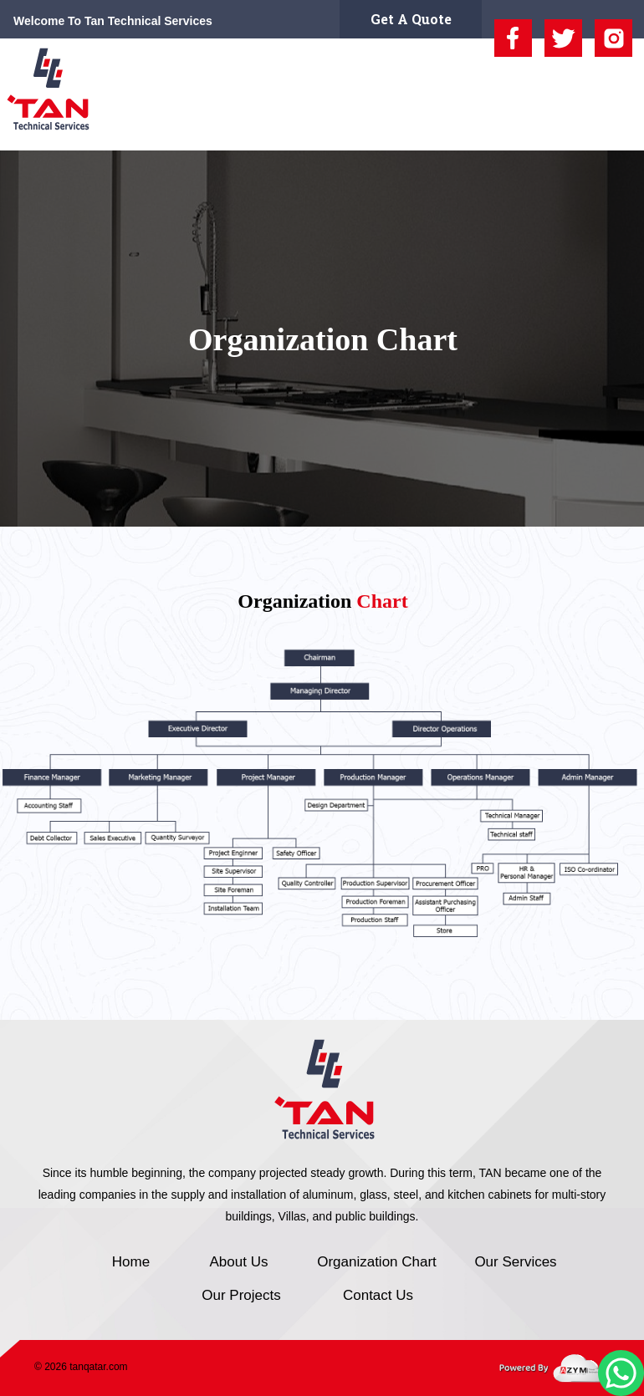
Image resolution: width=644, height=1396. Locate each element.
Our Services (414, 127)
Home (132, 127)
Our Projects (506, 127)
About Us (194, 127)
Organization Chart (298, 127)
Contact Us (593, 127)
